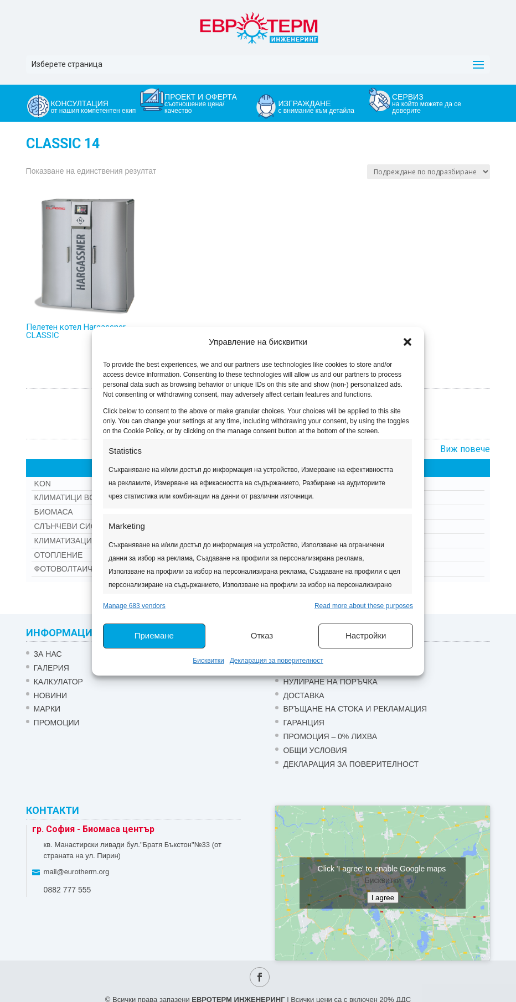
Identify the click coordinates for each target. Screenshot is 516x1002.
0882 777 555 (67, 889)
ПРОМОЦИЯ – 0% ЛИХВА (330, 736)
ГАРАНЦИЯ (303, 722)
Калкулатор (58, 681)
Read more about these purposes (363, 606)
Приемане (154, 635)
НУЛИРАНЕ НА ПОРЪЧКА (330, 681)
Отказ (262, 635)
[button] (407, 341)
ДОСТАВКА (303, 695)
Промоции (57, 722)
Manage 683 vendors (134, 606)
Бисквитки (208, 660)
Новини (51, 695)
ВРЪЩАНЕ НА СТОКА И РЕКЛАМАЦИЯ (355, 708)
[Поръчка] (428, 171)
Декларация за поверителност (276, 660)
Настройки (365, 635)
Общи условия (315, 750)
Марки (47, 708)
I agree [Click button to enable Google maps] (383, 897)
